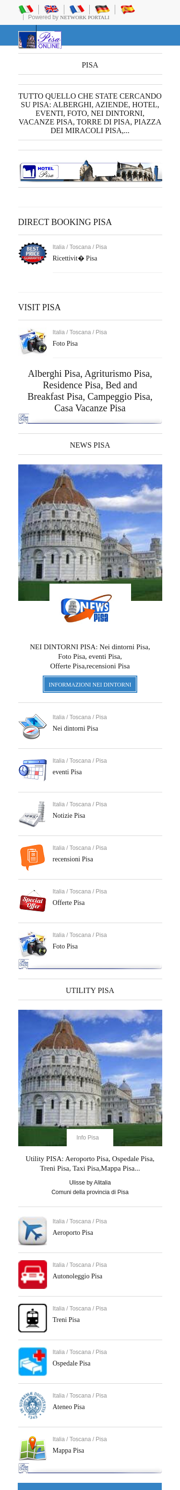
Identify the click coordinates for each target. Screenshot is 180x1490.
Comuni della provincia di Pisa (90, 1192)
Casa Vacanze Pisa (89, 408)
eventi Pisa (67, 772)
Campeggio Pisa (118, 396)
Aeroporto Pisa (73, 1232)
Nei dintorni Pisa (75, 728)
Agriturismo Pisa (117, 373)
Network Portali (84, 17)
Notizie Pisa (69, 815)
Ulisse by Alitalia (90, 1182)
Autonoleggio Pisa (78, 1276)
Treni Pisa (66, 1319)
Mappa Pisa (68, 1450)
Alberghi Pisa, (56, 373)
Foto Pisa (65, 946)
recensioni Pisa (73, 859)
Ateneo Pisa (69, 1407)
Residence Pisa (72, 385)
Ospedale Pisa (72, 1363)
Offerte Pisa (69, 902)
